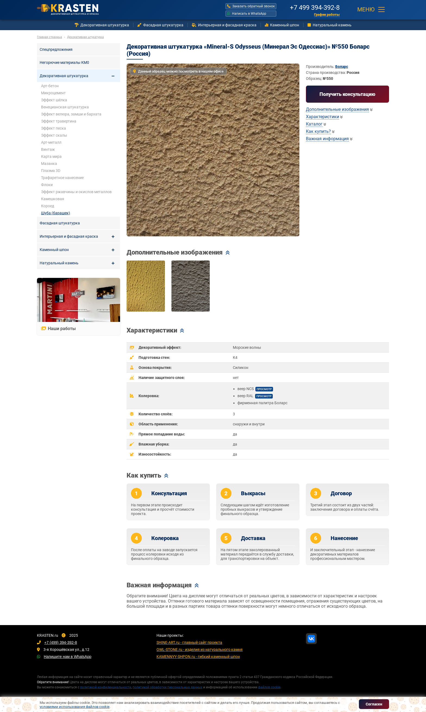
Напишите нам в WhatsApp (67, 656)
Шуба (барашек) (55, 213)
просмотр (264, 389)
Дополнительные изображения (337, 109)
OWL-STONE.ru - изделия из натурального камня (199, 649)
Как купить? (318, 131)
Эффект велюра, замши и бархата (71, 114)
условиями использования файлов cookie (74, 707)
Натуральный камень (330, 25)
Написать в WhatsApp (246, 13)
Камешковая (52, 199)
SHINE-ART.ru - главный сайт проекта (189, 642)
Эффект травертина (58, 121)
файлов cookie (269, 687)
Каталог (314, 124)
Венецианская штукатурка (65, 107)
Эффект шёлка (54, 100)
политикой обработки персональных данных (167, 687)
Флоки (47, 185)
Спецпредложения (56, 49)
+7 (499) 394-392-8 (60, 642)
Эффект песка (53, 128)
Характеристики (322, 116)
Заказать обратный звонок (251, 6)
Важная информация (327, 138)
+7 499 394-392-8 (315, 7)
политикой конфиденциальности (105, 687)
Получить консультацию (347, 94)
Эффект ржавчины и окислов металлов (76, 192)
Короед (47, 206)
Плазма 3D (50, 170)
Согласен (374, 704)
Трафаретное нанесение (62, 177)
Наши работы (58, 328)
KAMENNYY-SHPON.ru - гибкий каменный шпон (198, 656)
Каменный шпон (282, 25)
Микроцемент (53, 93)
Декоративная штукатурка (102, 25)
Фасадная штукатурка (160, 25)
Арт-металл (51, 142)
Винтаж (48, 149)
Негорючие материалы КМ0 (64, 62)
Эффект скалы (54, 135)
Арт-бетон (50, 86)
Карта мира (51, 156)
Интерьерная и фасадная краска (224, 25)
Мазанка (49, 163)
